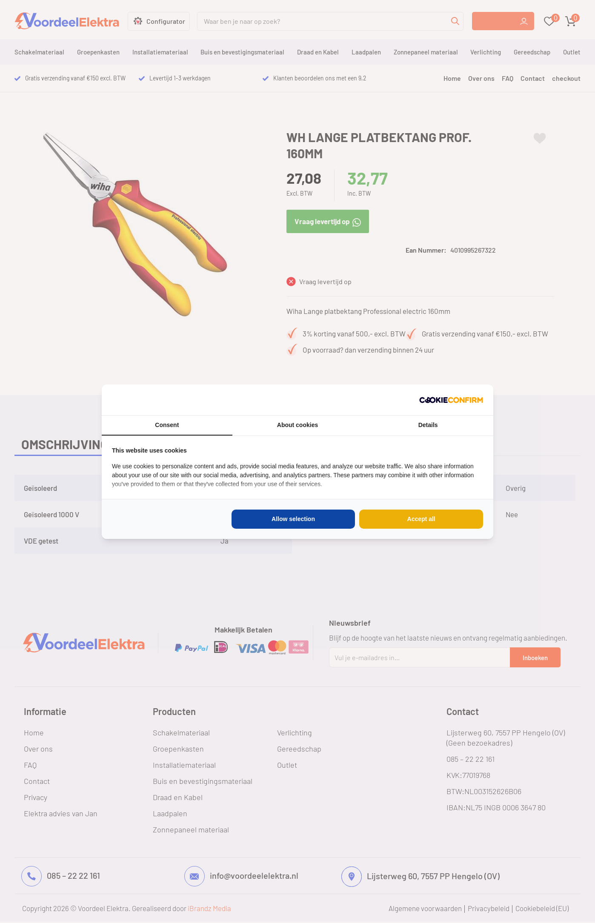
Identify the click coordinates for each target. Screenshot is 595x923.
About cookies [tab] (297, 425)
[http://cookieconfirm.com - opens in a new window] (451, 400)
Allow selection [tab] (293, 519)
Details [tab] (428, 425)
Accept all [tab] (421, 519)
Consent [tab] (167, 425)
